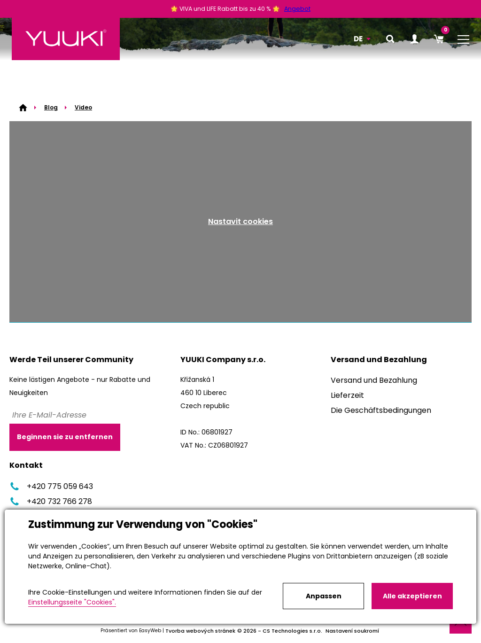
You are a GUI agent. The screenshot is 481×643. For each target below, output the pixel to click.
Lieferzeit (347, 395)
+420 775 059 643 (51, 486)
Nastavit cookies (240, 221)
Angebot (297, 9)
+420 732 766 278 (50, 501)
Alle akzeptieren (412, 596)
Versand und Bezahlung (374, 380)
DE (358, 38)
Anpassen (323, 596)
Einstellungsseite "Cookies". (72, 602)
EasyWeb (150, 630)
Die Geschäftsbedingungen (381, 410)
